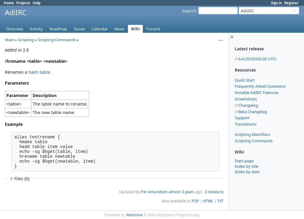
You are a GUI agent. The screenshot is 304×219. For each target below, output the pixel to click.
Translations (246, 124)
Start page (244, 160)
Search (189, 11)
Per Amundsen (154, 191)
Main (9, 39)
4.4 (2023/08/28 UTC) (257, 59)
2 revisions (214, 191)
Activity (36, 29)
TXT (220, 201)
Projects (23, 3)
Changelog (248, 105)
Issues (79, 29)
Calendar (100, 29)
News (119, 29)
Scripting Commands (254, 140)
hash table (39, 72)
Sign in (276, 3)
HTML (208, 201)
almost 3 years (181, 191)
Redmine (134, 214)
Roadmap (58, 29)
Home (9, 3)
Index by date (247, 171)
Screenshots (246, 99)
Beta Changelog (252, 111)
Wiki (135, 29)
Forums (153, 29)
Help (37, 3)
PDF (195, 201)
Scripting (26, 39)
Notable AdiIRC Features (257, 92)
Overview (14, 29)
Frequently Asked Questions (260, 86)
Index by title (246, 166)
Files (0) (19, 178)
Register (291, 3)
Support (242, 117)
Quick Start (245, 80)
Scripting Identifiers (252, 134)
